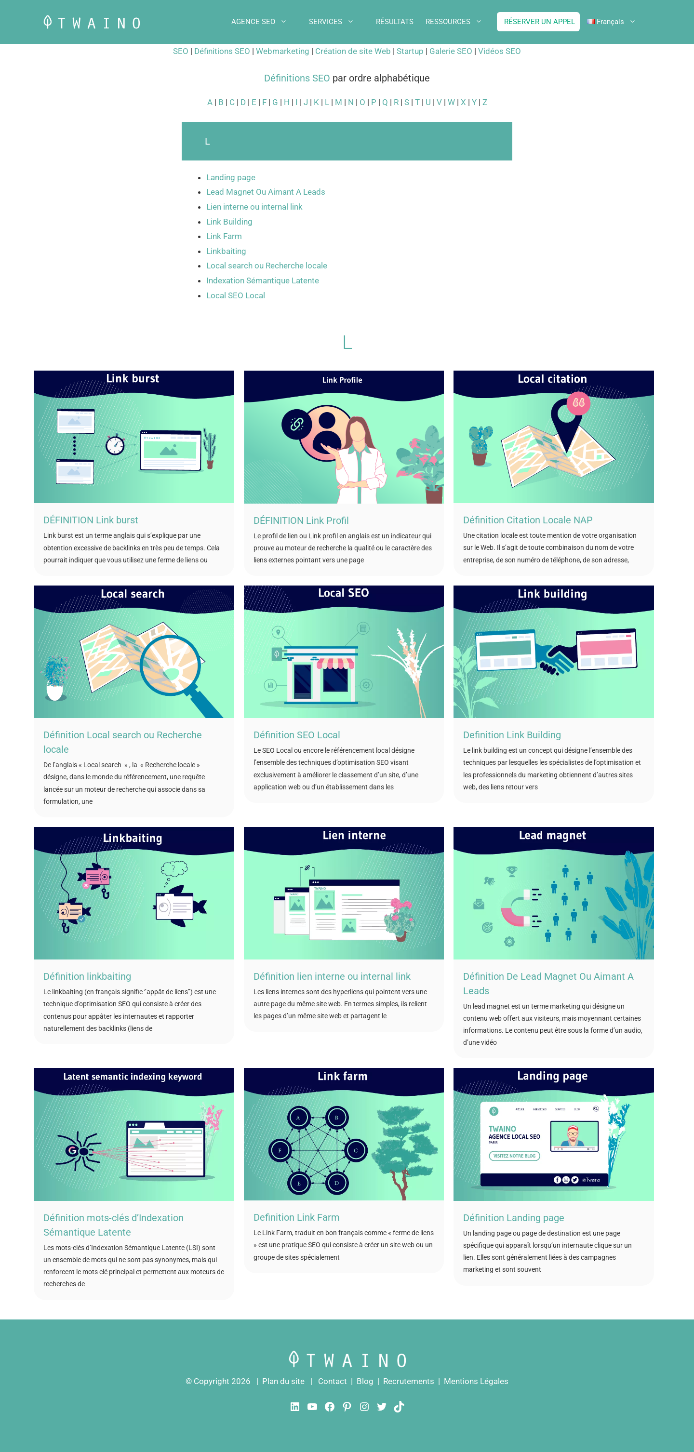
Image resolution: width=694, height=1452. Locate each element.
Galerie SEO (451, 51)
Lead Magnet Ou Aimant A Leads (265, 192)
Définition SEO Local (297, 735)
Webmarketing (282, 51)
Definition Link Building (513, 735)
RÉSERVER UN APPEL (539, 21)
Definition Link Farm (297, 1217)
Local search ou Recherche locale (266, 265)
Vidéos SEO (499, 51)
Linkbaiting (226, 251)
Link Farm (224, 236)
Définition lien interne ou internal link (332, 976)
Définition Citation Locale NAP (528, 520)
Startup (410, 51)
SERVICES (339, 21)
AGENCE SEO (266, 21)
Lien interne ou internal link (254, 207)
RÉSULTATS (395, 21)
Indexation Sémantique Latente (262, 280)
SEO (180, 51)
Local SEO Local (235, 295)
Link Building (229, 221)
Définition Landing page (513, 1218)
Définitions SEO (223, 51)
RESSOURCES (461, 21)
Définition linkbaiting (87, 976)
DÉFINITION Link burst (90, 520)
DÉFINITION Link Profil (301, 520)
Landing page (230, 177)
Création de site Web (354, 51)
